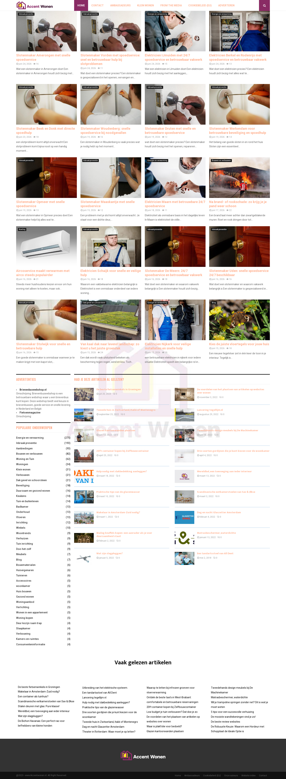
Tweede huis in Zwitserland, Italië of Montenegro (125, 410)
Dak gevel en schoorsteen (94, 303)
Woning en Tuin (25, 459)
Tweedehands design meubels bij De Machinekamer (227, 430)
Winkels (20, 527)
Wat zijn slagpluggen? (109, 553)
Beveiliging (23, 485)
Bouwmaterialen (26, 564)
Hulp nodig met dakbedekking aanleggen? (121, 471)
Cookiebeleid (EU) (200, 5)
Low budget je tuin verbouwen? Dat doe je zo (172, 711)
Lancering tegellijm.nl (210, 410)
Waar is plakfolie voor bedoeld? (164, 726)
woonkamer (23, 586)
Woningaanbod (25, 601)
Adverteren (226, 5)
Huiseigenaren (25, 570)
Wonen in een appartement (31, 612)
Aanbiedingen (24, 448)
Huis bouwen (23, 591)
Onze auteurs (231, 775)
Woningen (22, 464)
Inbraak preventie (26, 14)
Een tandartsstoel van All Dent (215, 553)
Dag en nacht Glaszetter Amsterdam (219, 512)
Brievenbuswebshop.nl (33, 389)
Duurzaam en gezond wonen (33, 490)
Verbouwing (23, 633)
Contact (97, 5)
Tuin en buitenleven (27, 501)
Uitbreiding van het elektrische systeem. (105, 687)
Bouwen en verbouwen (221, 160)
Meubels (21, 554)
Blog (214, 303)
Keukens (21, 496)
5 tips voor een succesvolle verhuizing (232, 711)
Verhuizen (22, 538)
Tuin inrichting (24, 543)
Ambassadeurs (120, 5)
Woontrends (23, 533)
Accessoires (23, 580)
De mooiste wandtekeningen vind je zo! (233, 716)
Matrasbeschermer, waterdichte (216, 533)
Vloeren (21, 517)
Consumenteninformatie (30, 644)
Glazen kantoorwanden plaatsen (115, 430)
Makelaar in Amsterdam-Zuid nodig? (118, 512)
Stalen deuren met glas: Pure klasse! (38, 706)
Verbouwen (23, 474)
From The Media (171, 5)
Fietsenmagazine (30, 412)
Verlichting (22, 607)
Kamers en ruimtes (27, 638)
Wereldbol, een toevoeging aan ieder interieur (224, 471)
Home (81, 5)
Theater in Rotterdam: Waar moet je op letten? (108, 731)
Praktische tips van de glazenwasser (118, 492)
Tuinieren (21, 575)
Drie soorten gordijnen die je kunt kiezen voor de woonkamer (233, 451)
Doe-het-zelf (23, 549)
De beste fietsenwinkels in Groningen (118, 389)
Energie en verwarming (157, 14)
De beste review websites (225, 721)
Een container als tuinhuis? (33, 696)
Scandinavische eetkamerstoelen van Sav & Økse (226, 492)
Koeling (22, 229)
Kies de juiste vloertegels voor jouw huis (239, 344)
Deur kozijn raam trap (29, 623)
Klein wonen (145, 5)
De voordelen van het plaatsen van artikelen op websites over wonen (230, 391)
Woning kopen (24, 617)
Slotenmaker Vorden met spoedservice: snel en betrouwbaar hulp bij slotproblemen (110, 59)
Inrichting (22, 522)
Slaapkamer (23, 628)
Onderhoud (23, 512)
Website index (248, 775)
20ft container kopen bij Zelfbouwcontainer (122, 451)
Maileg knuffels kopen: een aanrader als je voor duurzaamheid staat (124, 534)
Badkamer (22, 506)
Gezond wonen (25, 596)
